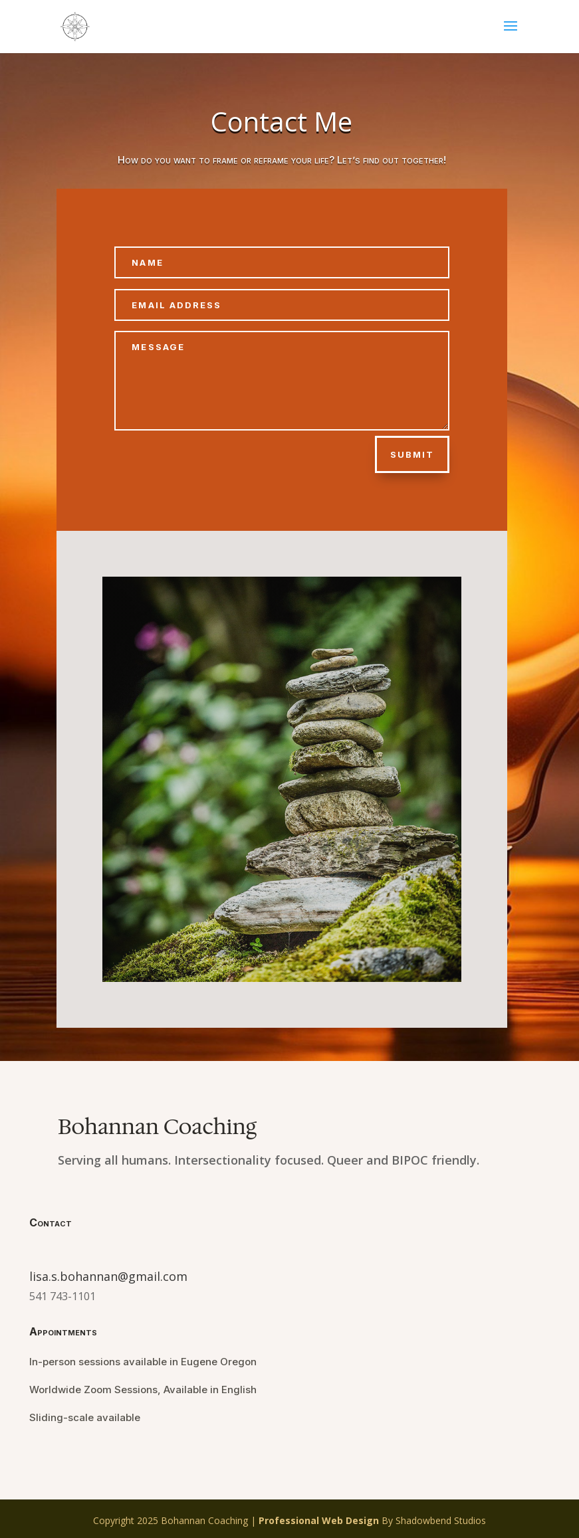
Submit (412, 454)
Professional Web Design (319, 1520)
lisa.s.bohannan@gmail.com (108, 1276)
